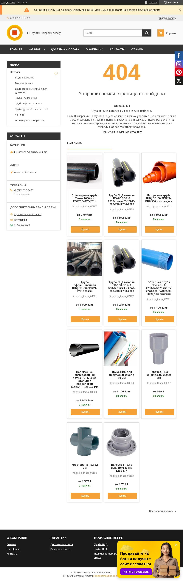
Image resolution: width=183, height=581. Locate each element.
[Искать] (146, 33)
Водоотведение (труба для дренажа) (31, 90)
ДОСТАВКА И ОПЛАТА (65, 49)
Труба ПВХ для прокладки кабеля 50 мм (121, 374)
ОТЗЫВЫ (137, 49)
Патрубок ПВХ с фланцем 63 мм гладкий (121, 467)
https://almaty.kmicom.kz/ (27, 214)
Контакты (12, 553)
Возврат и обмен (60, 549)
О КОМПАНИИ (94, 49)
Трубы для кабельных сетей (31, 109)
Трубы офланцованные (28, 103)
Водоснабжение (24, 77)
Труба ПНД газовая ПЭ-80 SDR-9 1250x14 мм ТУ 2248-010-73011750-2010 (121, 200)
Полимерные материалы (29, 120)
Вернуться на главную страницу (122, 131)
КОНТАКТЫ (117, 49)
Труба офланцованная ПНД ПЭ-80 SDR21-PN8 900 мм (84, 287)
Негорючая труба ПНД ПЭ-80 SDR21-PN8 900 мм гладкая (158, 198)
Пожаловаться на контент (107, 576)
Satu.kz (108, 572)
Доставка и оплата (61, 544)
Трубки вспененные (26, 98)
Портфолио (13, 549)
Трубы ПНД (100, 544)
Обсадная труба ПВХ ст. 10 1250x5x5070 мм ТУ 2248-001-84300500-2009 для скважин (159, 288)
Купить (85, 229)
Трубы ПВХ (100, 549)
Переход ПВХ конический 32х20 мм (159, 374)
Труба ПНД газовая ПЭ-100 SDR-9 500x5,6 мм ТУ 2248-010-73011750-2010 (121, 287)
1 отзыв (153, 2)
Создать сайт (8, 2)
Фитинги (19, 114)
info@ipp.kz (20, 219)
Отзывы (11, 544)
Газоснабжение (24, 83)
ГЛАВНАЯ (16, 49)
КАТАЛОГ (34, 49)
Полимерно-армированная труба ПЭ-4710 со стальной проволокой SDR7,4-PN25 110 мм (84, 379)
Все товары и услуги (161, 511)
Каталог (15, 72)
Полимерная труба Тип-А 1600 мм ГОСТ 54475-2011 (84, 198)
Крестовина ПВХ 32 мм (85, 466)
